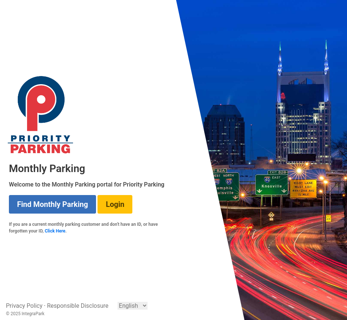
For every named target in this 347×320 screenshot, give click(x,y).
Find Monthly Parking (52, 204)
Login (115, 204)
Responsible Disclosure (78, 305)
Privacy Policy (24, 305)
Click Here (55, 231)
